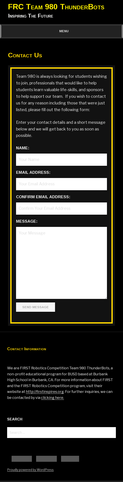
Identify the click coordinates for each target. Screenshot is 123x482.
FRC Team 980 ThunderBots (56, 6)
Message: (26, 221)
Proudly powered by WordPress (30, 471)
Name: (22, 148)
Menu (62, 31)
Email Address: (33, 172)
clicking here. (52, 398)
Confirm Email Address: (43, 197)
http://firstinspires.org (45, 392)
